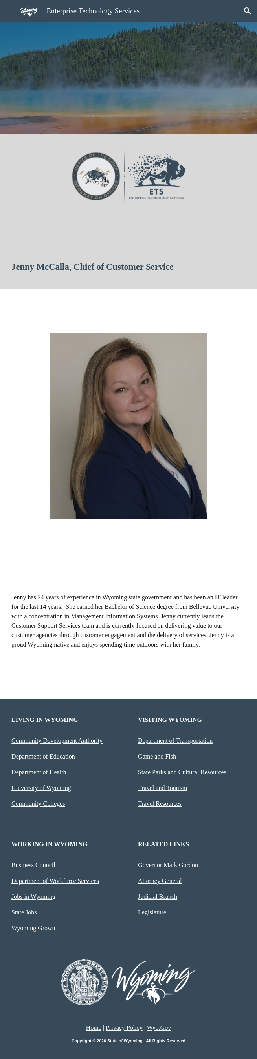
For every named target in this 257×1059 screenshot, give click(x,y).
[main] (128, 267)
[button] (9, 11)
